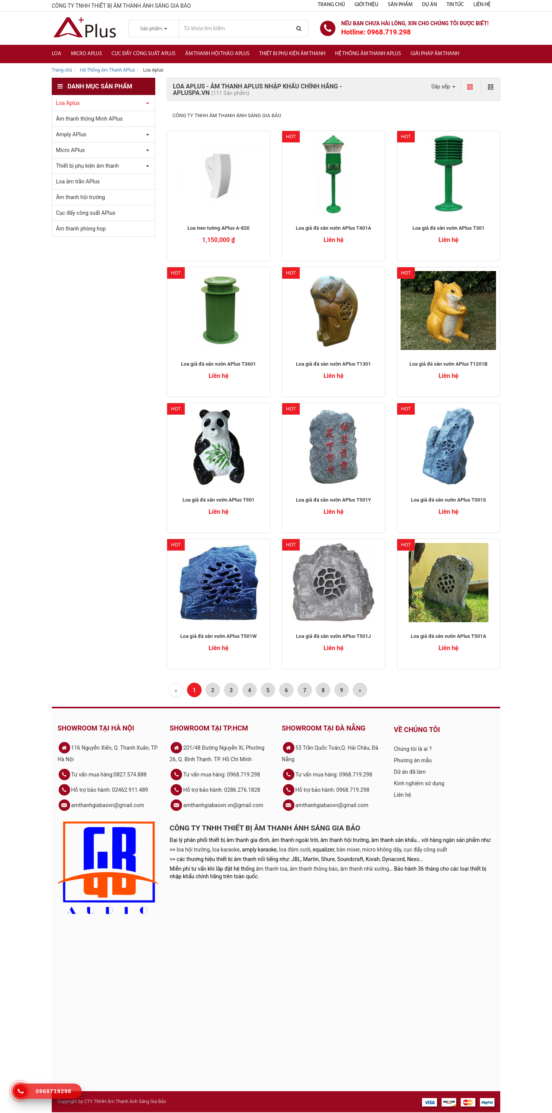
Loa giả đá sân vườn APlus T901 (218, 500)
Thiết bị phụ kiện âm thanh (292, 54)
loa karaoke (226, 850)
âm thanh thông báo (314, 869)
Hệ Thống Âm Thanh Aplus (368, 54)
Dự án (429, 5)
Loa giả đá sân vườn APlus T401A (333, 228)
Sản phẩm (400, 5)
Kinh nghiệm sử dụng (419, 783)
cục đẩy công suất (425, 850)
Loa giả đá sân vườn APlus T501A (448, 636)
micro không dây (381, 850)
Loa (56, 54)
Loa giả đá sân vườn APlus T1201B (448, 364)
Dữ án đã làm (410, 772)
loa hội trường (193, 850)
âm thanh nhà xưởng (364, 869)
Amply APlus (71, 134)
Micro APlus (86, 54)
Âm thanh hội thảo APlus (217, 54)
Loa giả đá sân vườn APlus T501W (218, 636)
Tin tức (455, 5)
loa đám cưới (294, 850)
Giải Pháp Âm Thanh (435, 54)
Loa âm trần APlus (78, 181)
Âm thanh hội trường (80, 197)
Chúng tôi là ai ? (413, 749)
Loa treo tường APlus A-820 (218, 228)
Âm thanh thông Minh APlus (89, 119)
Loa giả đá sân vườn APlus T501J (333, 636)
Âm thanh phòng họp (81, 229)
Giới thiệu (366, 5)
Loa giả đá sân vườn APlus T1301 (333, 364)
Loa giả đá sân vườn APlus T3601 (218, 364)
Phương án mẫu (413, 760)
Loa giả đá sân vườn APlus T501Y (333, 500)
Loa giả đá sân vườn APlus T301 (448, 228)
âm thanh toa (272, 869)
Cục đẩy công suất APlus (144, 54)
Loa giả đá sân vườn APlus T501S (448, 500)
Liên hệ (482, 5)
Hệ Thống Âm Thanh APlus (107, 70)
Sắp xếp (443, 86)
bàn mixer (348, 850)
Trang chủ (331, 5)
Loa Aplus (68, 103)
